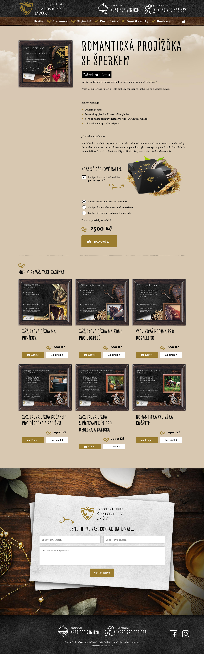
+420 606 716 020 (124, 10)
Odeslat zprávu (102, 572)
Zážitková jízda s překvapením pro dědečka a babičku (95, 423)
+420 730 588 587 (171, 10)
